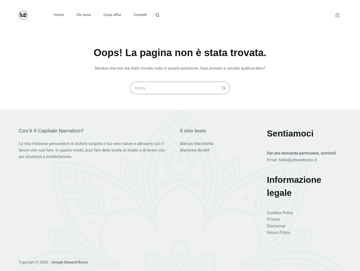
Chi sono (83, 15)
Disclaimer (276, 226)
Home (59, 15)
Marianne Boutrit (195, 150)
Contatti (140, 15)
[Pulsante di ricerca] (224, 88)
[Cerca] (157, 15)
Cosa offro (112, 15)
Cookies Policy (280, 212)
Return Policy (278, 232)
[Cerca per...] (174, 88)
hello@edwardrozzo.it (298, 160)
